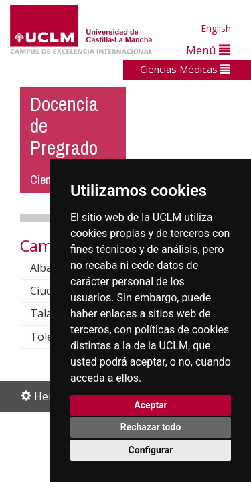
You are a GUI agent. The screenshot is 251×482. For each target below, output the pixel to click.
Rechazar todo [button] (150, 427)
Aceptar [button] (150, 405)
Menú (208, 50)
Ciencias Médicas (185, 69)
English (216, 28)
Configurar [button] (151, 450)
